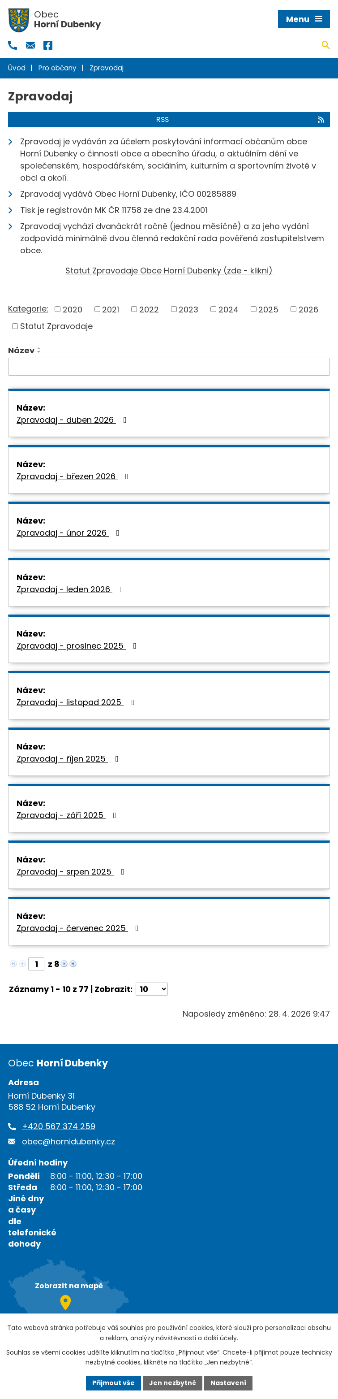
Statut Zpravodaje (56, 326)
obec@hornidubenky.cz (68, 1141)
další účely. (221, 1338)
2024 (228, 309)
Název (21, 350)
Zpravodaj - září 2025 (68, 815)
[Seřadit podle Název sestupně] (39, 352)
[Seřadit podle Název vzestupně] (39, 348)
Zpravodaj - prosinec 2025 (78, 645)
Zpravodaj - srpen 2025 (72, 871)
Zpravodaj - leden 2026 (72, 589)
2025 (268, 309)
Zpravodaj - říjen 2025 (69, 758)
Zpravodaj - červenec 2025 (79, 928)
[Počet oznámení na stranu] (152, 989)
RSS (240, 119)
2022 (149, 309)
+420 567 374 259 (58, 1126)
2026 (308, 309)
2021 (110, 309)
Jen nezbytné (172, 1382)
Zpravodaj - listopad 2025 (77, 702)
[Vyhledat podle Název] (169, 367)
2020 (72, 309)
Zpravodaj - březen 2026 (74, 476)
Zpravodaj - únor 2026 (70, 532)
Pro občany (58, 68)
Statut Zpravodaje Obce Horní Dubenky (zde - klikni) (169, 270)
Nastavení (228, 1382)
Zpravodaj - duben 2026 (73, 419)
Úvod (17, 68)
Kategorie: (28, 308)
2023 (188, 309)
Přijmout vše (113, 1382)
